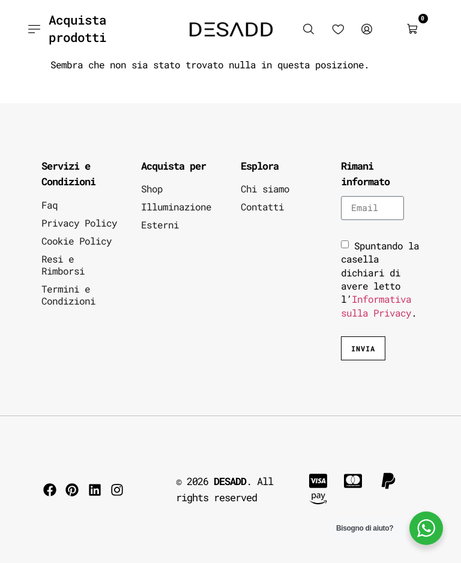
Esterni (160, 224)
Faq (49, 204)
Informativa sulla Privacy (376, 305)
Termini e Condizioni (68, 294)
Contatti (262, 206)
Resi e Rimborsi (63, 264)
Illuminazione (176, 206)
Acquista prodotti (77, 28)
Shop (152, 188)
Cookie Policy (76, 240)
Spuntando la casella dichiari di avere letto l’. (380, 279)
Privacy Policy (79, 222)
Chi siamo (265, 188)
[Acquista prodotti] (34, 29)
